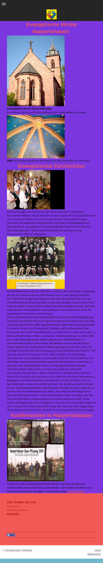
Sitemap (27, 550)
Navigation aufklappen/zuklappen (51, 4)
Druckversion (11, 550)
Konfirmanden (75, 491)
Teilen (11, 535)
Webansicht (94, 554)
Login (97, 550)
